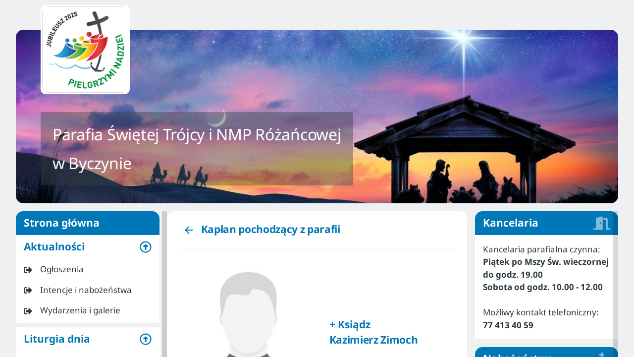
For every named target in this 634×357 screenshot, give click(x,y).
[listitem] (87, 269)
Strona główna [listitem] (87, 223)
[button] (87, 247)
